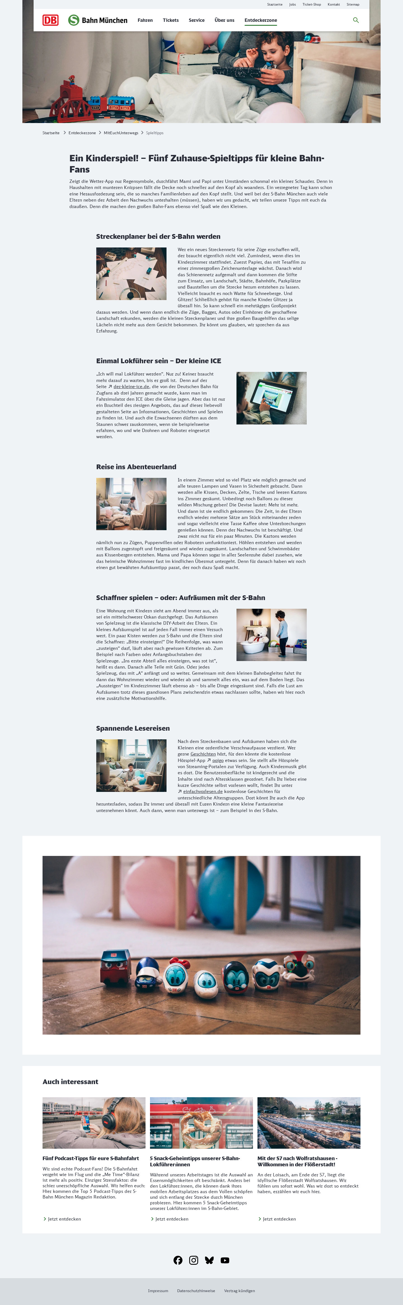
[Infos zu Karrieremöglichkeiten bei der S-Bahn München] (292, 4)
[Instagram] (193, 1260)
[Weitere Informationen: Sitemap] (353, 4)
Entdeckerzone (82, 132)
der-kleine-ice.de (131, 386)
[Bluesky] (209, 1260)
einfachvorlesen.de (203, 791)
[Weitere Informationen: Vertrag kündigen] (237, 1290)
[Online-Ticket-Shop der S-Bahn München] (312, 4)
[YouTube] (225, 1260)
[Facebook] (178, 1260)
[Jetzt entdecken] (62, 1219)
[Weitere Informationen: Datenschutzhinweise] (196, 1290)
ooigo (218, 760)
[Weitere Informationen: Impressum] (160, 1290)
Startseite (51, 132)
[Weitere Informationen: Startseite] (275, 4)
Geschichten (203, 754)
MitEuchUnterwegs (121, 132)
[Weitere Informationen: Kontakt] (334, 4)
